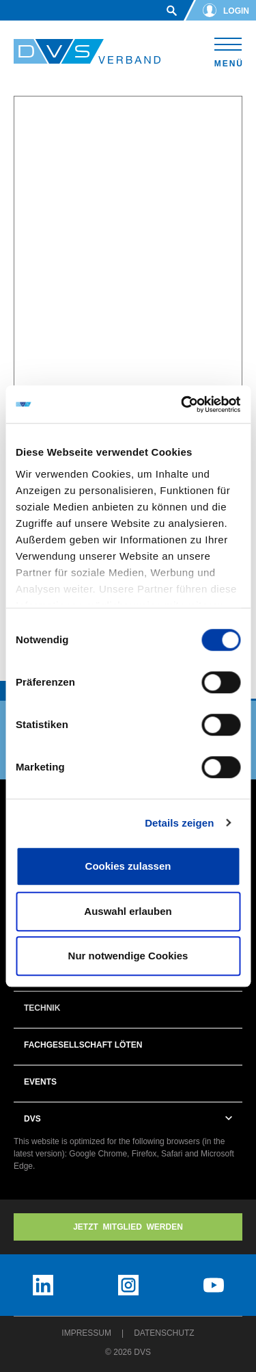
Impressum (86, 1333)
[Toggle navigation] (228, 50)
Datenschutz (164, 1333)
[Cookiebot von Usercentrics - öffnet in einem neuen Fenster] (182, 404)
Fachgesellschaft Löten (83, 1045)
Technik (42, 1008)
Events (40, 1082)
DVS (32, 1119)
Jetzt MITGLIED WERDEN (128, 1227)
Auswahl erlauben (127, 911)
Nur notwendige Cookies (128, 955)
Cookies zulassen (128, 866)
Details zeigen (179, 823)
